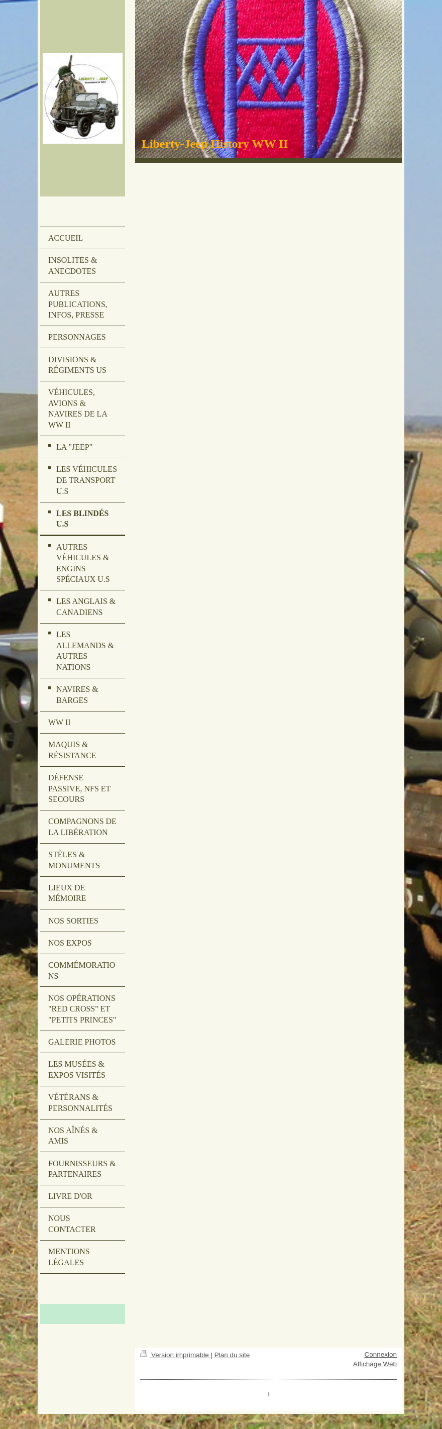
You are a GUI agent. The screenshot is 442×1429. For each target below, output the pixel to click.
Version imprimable (175, 1355)
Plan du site (232, 1355)
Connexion (380, 1354)
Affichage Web (375, 1364)
